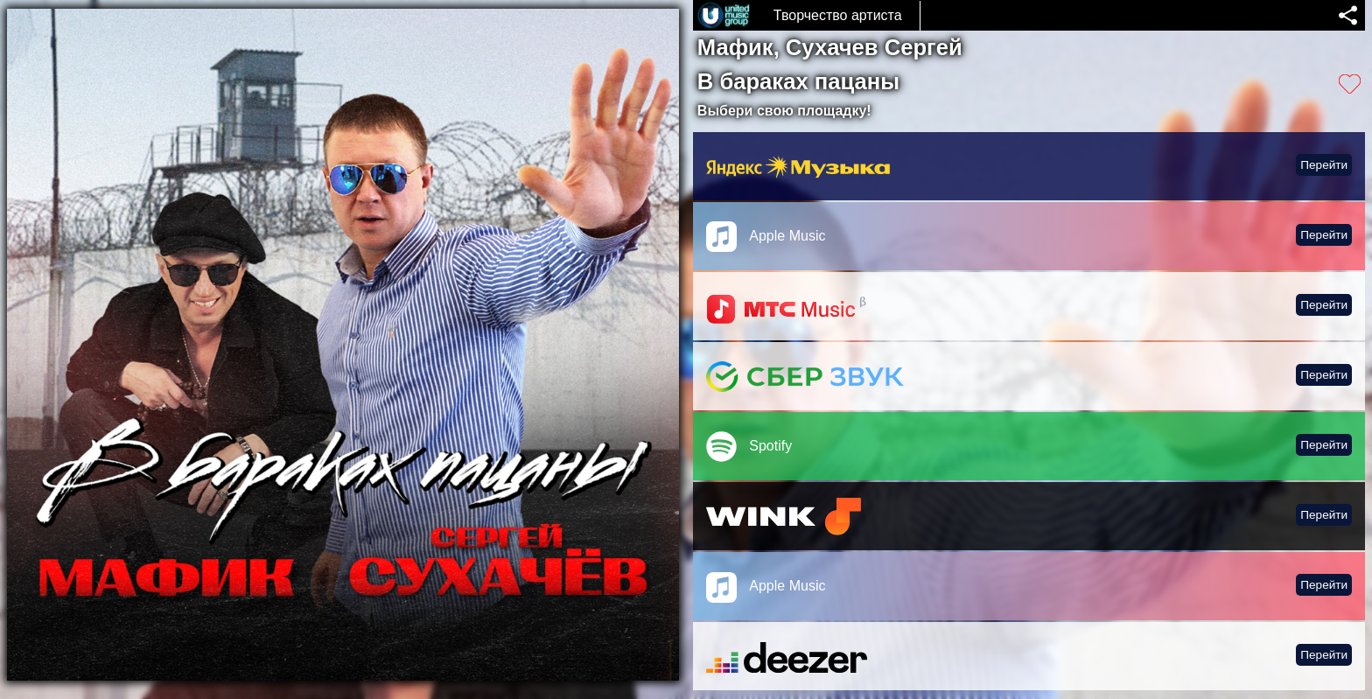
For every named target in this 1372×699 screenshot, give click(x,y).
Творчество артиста (838, 15)
